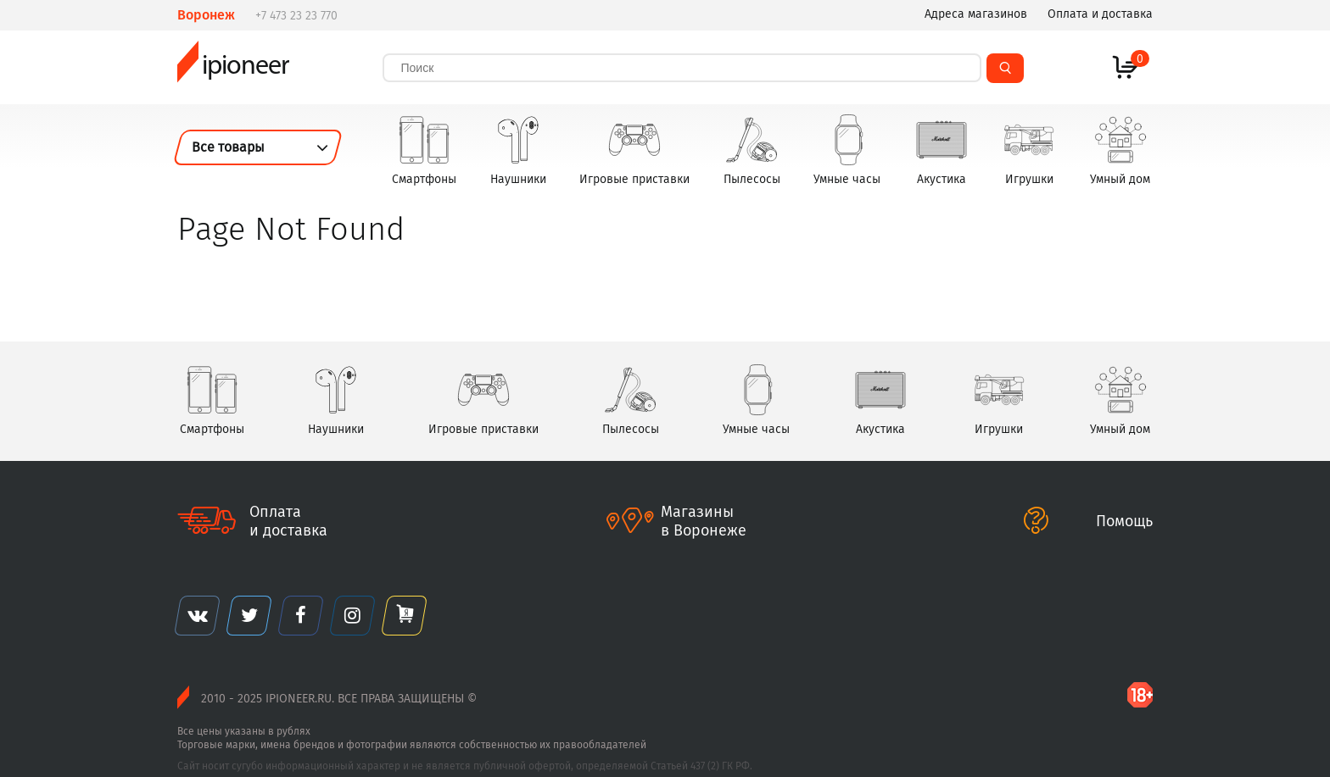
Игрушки (1029, 149)
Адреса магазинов (976, 14)
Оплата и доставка (1100, 14)
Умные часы (846, 149)
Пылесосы (752, 149)
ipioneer (232, 67)
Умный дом (1120, 149)
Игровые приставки (634, 149)
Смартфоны (424, 149)
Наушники (518, 149)
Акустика (941, 149)
